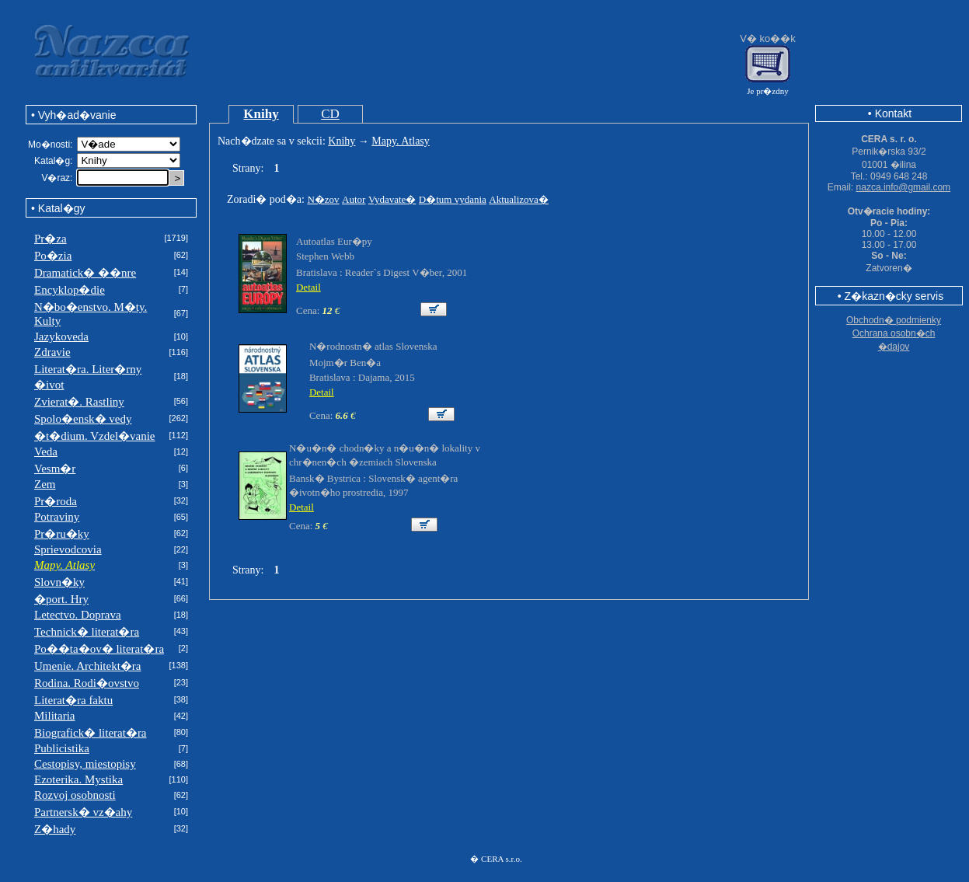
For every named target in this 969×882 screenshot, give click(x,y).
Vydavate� (392, 199)
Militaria (54, 715)
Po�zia (52, 255)
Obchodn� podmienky (893, 320)
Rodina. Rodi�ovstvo (86, 683)
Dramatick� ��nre (85, 273)
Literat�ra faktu (73, 700)
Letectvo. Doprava (77, 614)
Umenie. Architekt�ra (87, 666)
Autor (353, 199)
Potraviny (56, 517)
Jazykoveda (61, 336)
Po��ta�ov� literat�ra (99, 649)
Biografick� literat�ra (90, 733)
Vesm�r (54, 468)
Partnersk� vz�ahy (83, 812)
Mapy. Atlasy (400, 141)
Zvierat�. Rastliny (79, 402)
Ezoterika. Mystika (78, 779)
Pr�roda (55, 501)
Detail (308, 287)
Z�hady (54, 829)
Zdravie (52, 352)
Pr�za (50, 238)
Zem (45, 484)
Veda (46, 451)
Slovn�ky (59, 582)
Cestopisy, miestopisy (85, 764)
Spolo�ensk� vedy (82, 419)
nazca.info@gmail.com (903, 187)
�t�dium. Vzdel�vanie (94, 436)
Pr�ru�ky (61, 534)
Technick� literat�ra (86, 632)
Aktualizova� (519, 199)
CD (330, 113)
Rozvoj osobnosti (75, 795)
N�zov (323, 199)
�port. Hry (61, 599)
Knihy (260, 113)
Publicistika (61, 748)
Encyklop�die (69, 290)
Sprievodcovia (68, 549)
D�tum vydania (452, 199)
